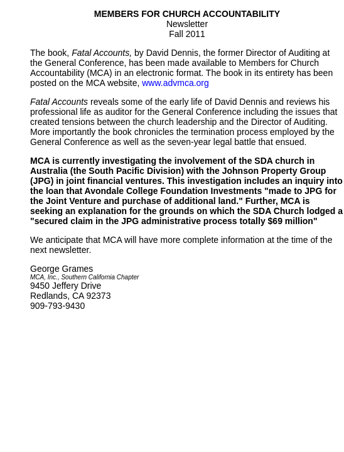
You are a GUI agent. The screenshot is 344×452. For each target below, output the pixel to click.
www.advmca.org (175, 83)
